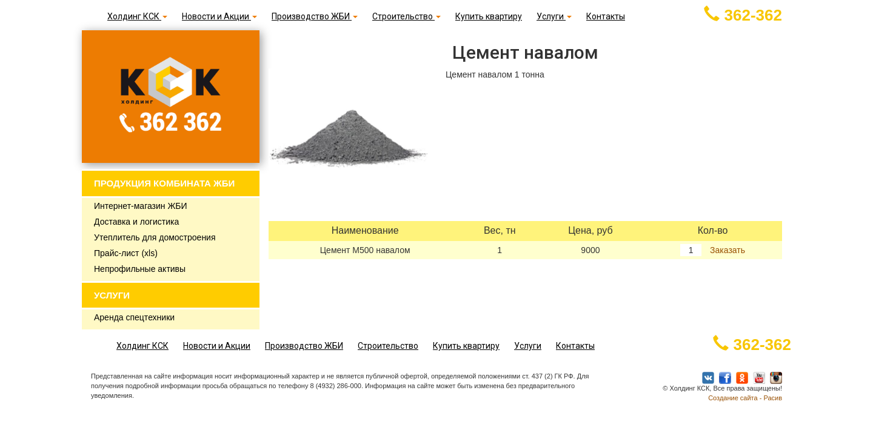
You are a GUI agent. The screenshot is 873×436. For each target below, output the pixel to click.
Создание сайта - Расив (745, 397)
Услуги (554, 16)
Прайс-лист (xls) (126, 253)
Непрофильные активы (140, 269)
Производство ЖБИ (315, 16)
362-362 (743, 15)
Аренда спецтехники (134, 317)
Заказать (726, 250)
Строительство (406, 16)
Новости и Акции (219, 16)
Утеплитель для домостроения (155, 237)
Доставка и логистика (136, 221)
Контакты (605, 16)
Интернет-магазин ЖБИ (140, 206)
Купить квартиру (488, 16)
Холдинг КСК (137, 16)
